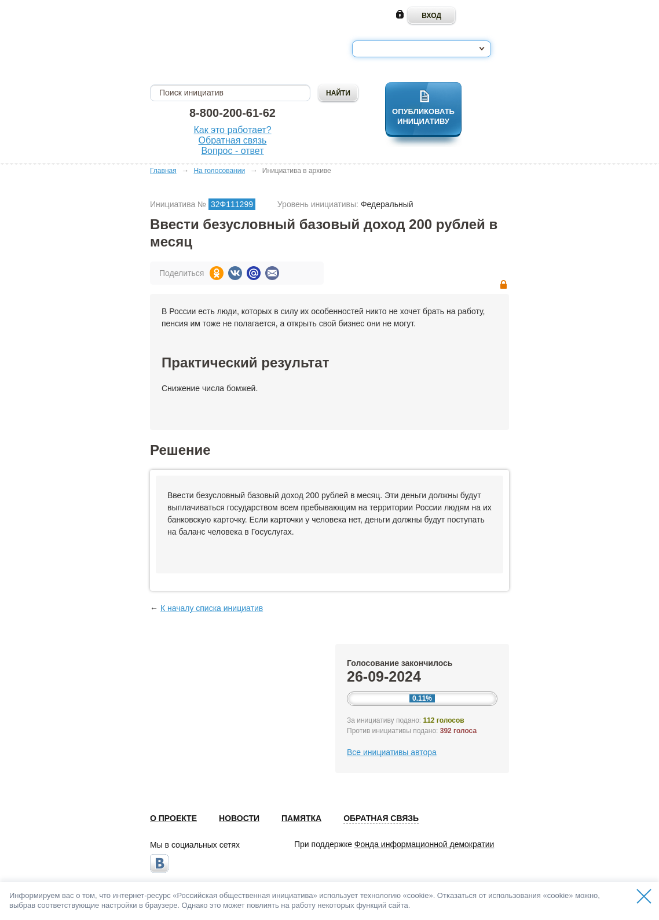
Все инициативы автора (392, 752)
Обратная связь (233, 140)
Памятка (301, 818)
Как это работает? (232, 130)
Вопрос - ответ (232, 151)
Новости (239, 818)
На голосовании (219, 171)
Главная (163, 171)
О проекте (173, 818)
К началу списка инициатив (211, 608)
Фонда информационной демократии (424, 844)
